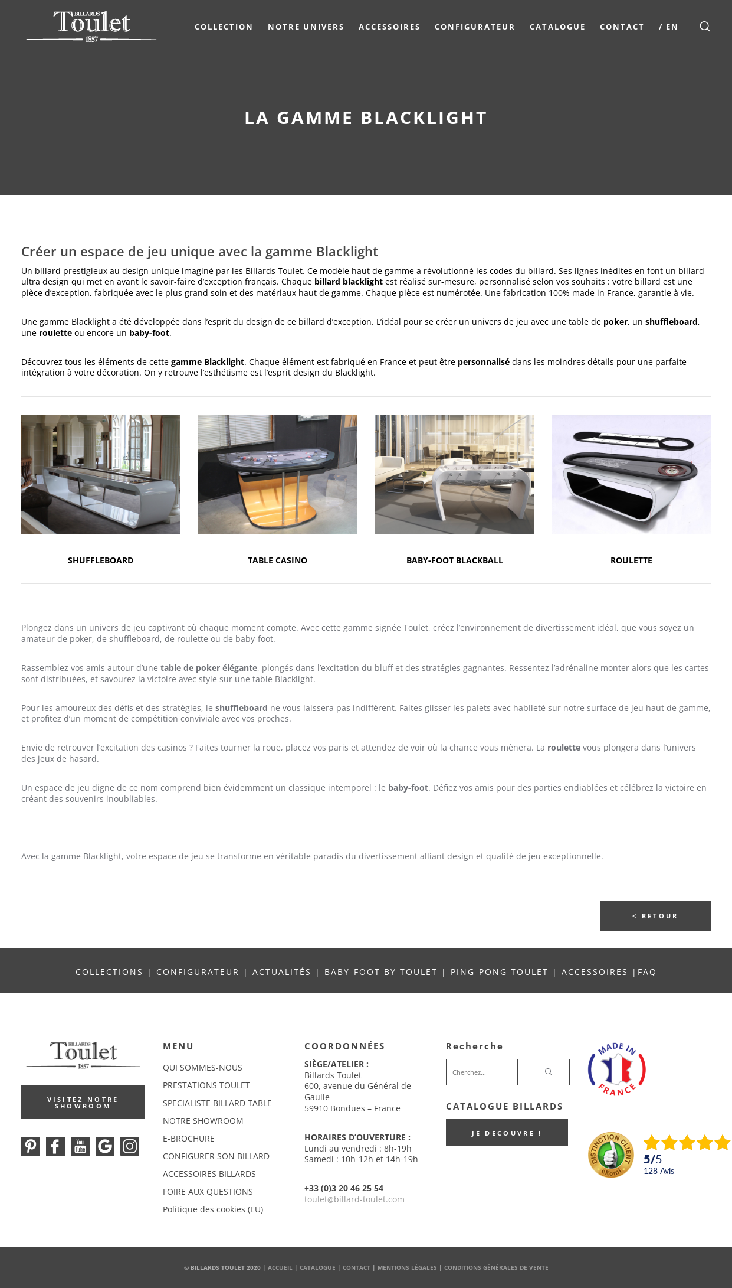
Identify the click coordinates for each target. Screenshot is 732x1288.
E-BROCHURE (189, 1138)
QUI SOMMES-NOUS (202, 1067)
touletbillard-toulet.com (354, 1199)
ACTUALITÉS (281, 971)
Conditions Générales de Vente (496, 1267)
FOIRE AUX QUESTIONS (208, 1191)
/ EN (668, 26)
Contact (621, 26)
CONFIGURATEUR (199, 971)
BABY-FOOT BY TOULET (381, 971)
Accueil (280, 1267)
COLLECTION (223, 26)
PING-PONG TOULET (500, 971)
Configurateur (474, 26)
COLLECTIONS (109, 971)
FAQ (647, 971)
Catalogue (557, 26)
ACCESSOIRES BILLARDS (209, 1173)
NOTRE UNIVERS (305, 26)
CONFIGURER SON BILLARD (216, 1156)
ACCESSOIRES (595, 971)
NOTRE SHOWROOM (203, 1120)
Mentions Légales (407, 1267)
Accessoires (389, 26)
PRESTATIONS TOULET (206, 1085)
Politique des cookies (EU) (213, 1209)
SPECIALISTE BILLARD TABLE (217, 1102)
